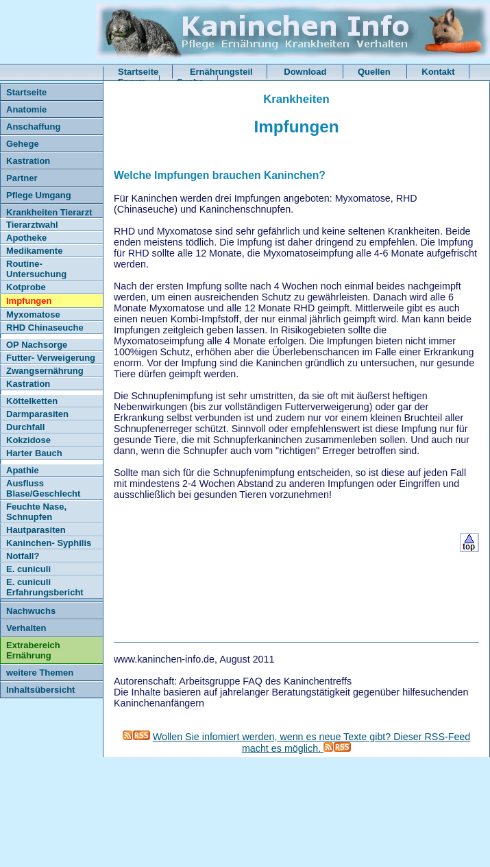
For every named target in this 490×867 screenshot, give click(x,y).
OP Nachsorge (36, 345)
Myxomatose (33, 314)
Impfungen (28, 301)
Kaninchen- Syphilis (48, 543)
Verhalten (26, 628)
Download (306, 72)
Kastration (28, 161)
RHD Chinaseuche (45, 327)
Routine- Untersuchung (36, 269)
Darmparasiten (37, 414)
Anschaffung (33, 126)
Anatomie (26, 109)
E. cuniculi (28, 569)
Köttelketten (32, 401)
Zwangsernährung (45, 371)
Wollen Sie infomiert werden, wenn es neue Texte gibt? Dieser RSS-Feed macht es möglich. (312, 742)
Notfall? (22, 556)
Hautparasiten (36, 530)
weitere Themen (39, 672)
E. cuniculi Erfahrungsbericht (45, 587)
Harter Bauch (34, 453)
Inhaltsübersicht (40, 690)
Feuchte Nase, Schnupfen (36, 511)
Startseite (138, 72)
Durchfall (25, 427)
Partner (22, 178)
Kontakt (437, 72)
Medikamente (34, 251)
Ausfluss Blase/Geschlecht (43, 488)
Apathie (22, 470)
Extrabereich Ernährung (33, 650)
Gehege (22, 144)
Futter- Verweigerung (50, 358)
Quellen (375, 72)
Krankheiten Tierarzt (49, 212)
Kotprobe (26, 287)
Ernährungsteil (221, 72)
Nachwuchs (31, 611)
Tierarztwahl (32, 224)
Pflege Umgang (38, 195)
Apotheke (26, 238)
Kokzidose (28, 440)
